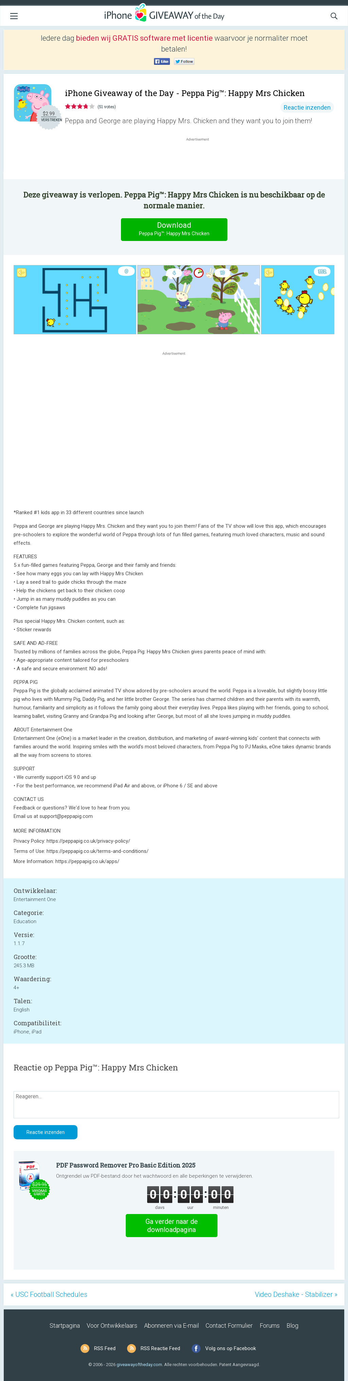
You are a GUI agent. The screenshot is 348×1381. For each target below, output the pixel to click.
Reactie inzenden (307, 107)
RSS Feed (105, 1348)
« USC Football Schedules (49, 1294)
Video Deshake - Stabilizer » (296, 1294)
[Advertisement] (201, 159)
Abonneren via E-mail (171, 1325)
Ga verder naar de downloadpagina (171, 1225)
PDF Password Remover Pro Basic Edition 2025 (125, 1165)
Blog (292, 1325)
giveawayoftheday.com (139, 1364)
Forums (270, 1325)
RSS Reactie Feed (160, 1348)
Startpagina (65, 1325)
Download (174, 229)
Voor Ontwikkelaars (112, 1325)
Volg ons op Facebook (230, 1348)
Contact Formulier (229, 1325)
